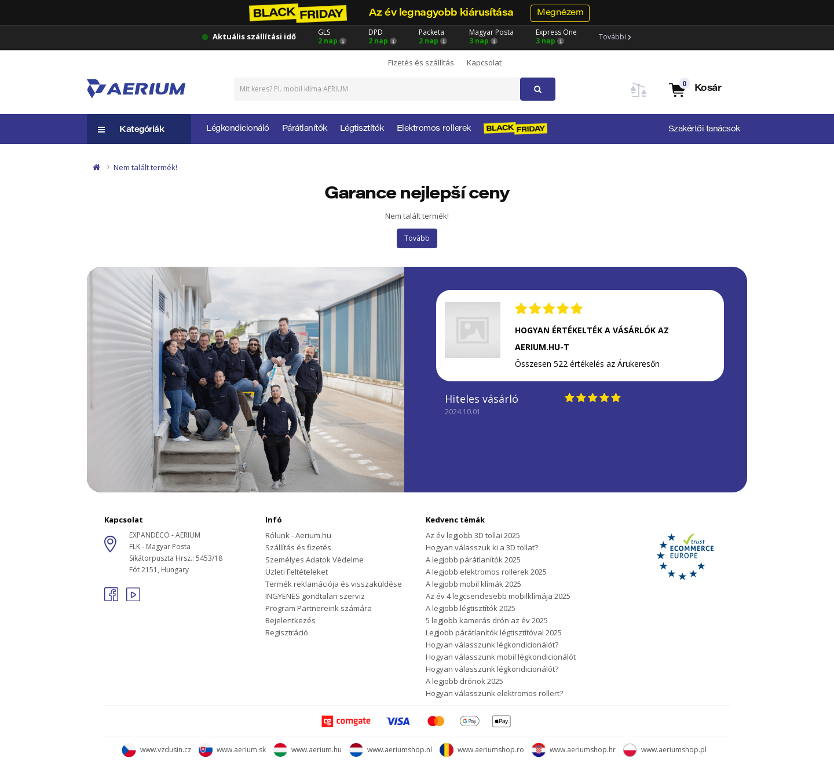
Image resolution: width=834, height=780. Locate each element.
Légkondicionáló (237, 129)
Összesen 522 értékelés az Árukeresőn (587, 363)
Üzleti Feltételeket (296, 571)
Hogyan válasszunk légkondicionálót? (492, 644)
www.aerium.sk (232, 750)
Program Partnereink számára (318, 608)
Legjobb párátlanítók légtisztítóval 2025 (494, 632)
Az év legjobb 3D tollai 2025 (473, 535)
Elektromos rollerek (434, 129)
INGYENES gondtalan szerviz (315, 596)
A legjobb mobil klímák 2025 (473, 584)
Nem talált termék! (145, 167)
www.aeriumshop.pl (665, 750)
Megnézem (560, 13)
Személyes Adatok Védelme (314, 559)
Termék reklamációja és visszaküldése (333, 584)
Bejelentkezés (290, 620)
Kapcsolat (484, 62)
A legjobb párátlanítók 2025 (473, 559)
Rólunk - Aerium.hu (298, 535)
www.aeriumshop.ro (482, 750)
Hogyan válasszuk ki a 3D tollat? (482, 547)
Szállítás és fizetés (298, 547)
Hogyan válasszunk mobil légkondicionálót (501, 657)
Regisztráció (286, 632)
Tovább (417, 238)
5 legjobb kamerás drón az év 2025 (487, 620)
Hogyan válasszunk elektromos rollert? (494, 693)
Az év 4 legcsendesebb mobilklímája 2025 (498, 596)
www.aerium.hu (307, 750)
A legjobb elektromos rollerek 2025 (486, 571)
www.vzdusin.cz (156, 750)
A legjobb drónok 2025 (464, 681)
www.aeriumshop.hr (574, 750)
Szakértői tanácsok (704, 130)
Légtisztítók (362, 129)
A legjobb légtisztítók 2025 (470, 608)
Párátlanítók (304, 129)
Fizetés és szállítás (421, 62)
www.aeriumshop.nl (390, 750)
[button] (694, 89)
